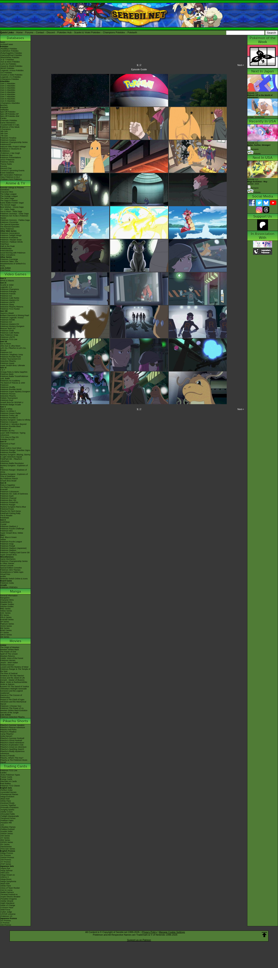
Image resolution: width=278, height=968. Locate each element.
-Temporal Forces (7, 818)
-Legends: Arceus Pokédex (12, 70)
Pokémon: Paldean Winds (11, 242)
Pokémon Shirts (7, 162)
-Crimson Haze (6, 907)
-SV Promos (5, 855)
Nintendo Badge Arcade (10, 405)
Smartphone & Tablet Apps (11, 572)
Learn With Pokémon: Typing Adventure (12, 434)
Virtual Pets (5, 574)
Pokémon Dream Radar (10, 413)
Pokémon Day (6, 155)
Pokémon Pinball (7, 546)
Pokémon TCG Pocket (10, 309)
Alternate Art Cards (8, 781)
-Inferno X (4, 877)
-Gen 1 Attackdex (7, 83)
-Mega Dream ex (7, 875)
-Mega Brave (6, 879)
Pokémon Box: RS (8, 500)
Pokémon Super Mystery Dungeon (15, 391)
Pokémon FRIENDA (9, 587)
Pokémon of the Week (9, 127)
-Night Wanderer (7, 903)
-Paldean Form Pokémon (11, 179)
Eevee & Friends (7, 756)
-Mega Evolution (7, 797)
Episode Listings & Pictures (12, 187)
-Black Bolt (5, 799)
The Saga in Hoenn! (9, 200)
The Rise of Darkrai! (9, 673)
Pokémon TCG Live (8, 339)
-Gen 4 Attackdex (7, 90)
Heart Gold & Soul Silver (11, 448)
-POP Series (5, 864)
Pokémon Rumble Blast (10, 426)
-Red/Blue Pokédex (8, 49)
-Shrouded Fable (7, 814)
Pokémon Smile (7, 331)
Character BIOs (7, 600)
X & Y (2, 370)
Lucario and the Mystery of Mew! (14, 667)
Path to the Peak (7, 246)
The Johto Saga (7, 198)
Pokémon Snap (7, 544)
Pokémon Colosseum (9, 492)
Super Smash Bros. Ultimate (12, 365)
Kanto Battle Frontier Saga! (12, 203)
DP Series (4, 622)
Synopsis (253, 188)
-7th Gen (4, 136)
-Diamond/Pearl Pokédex (11, 55)
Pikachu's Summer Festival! (12, 738)
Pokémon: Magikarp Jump (11, 354)
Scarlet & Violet (6, 285)
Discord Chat (6, 168)
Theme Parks (6, 164)
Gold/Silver (5, 522)
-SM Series (5, 836)
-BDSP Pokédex (7, 68)
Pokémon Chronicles (9, 222)
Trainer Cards (6, 777)
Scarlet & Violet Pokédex (87, 32)
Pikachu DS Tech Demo (10, 511)
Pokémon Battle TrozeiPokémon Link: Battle (14, 377)
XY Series (4, 632)
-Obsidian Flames (8, 827)
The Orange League (9, 196)
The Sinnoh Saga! (8, 205)
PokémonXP (5, 144)
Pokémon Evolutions (9, 237)
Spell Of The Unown (9, 654)
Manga (15, 591)
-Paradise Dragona (8, 899)
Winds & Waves (7, 281)
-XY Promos (5, 862)
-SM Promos (5, 860)
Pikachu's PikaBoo (8, 732)
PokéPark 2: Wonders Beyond (13, 424)
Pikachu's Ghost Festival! (11, 740)
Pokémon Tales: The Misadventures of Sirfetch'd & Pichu (13, 263)
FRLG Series (6, 617)
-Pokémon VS (6, 916)
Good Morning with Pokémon (12, 253)
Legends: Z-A (6, 287)
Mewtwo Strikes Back (9, 649)
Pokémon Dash (7, 496)
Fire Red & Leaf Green (10, 487)
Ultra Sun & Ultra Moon (10, 346)
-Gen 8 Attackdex (7, 99)
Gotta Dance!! (6, 736)
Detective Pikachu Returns (11, 307)
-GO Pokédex (6, 73)
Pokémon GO (6, 296)
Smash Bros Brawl (8, 481)
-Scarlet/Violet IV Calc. (10, 125)
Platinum (4, 446)
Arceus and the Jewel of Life (12, 678)
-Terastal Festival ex (9, 894)
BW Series (5, 628)
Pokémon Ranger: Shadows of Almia (13, 471)
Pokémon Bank (6, 374)
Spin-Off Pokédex (7, 112)
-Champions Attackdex (10, 103)
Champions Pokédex (114, 32)
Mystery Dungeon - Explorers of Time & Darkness (14, 475)
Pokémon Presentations (10, 157)
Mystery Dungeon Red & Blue (13, 507)
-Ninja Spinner (6, 870)
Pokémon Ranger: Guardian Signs (15, 450)
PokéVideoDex (6, 251)
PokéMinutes (6, 248)
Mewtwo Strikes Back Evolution (13, 710)
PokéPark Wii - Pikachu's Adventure (11, 460)
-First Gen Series (7, 849)
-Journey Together (8, 805)
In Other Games (7, 563)
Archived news (6, 44)
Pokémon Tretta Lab (9, 415)
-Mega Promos (6, 853)
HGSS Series (6, 626)
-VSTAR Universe (7, 914)
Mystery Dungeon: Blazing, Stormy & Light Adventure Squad (15, 456)
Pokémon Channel (8, 498)
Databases (15, 38)
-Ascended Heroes (8, 792)
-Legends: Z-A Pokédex (10, 77)
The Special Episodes (9, 224)
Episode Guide (139, 69)
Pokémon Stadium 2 (9, 526)
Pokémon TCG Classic (10, 786)
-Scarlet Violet (6, 831)
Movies (15, 641)
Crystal (3, 524)
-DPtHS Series (6, 842)
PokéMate (4, 518)
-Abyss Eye (5, 868)
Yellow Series (6, 611)
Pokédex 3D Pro (7, 431)
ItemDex (4, 105)
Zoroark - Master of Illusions (12, 680)
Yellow (3, 539)
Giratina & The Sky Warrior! (12, 676)
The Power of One (8, 652)
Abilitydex (4, 110)
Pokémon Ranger (7, 505)
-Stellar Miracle (6, 901)
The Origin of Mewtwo (9, 647)
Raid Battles (5, 783)
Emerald (4, 489)
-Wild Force (5, 910)
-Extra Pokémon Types (10, 775)
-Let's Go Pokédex (8, 64)
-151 (2, 825)
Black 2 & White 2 (8, 411)
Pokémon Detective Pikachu (12, 717)
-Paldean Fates (6, 820)
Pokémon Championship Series (14, 142)
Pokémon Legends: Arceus (12, 318)
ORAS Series (6, 635)
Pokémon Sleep (7, 304)
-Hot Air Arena (6, 890)
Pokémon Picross (7, 394)
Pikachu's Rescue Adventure (12, 727)
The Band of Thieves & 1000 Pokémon (12, 384)
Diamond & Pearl (7, 444)
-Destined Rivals (7, 803)
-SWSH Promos (7, 857)
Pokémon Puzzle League (11, 542)
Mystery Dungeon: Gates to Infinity (15, 420)
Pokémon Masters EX (9, 300)
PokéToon (4, 244)
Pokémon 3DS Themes (10, 570)
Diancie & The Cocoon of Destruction (11, 696)
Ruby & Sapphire (7, 485)
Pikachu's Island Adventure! (12, 743)
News (2, 42)
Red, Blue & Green (8, 537)
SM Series (4, 637)
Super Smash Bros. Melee (11, 533)
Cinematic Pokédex (8, 120)
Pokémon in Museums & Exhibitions (11, 150)
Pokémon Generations (10, 233)
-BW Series (5, 840)
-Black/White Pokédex (9, 57)
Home (19, 32)
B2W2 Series (6, 630)
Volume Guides (6, 606)
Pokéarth (132, 32)
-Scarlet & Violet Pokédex (11, 75)
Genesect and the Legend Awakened (11, 692)
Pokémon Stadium (8, 550)
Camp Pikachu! (6, 734)
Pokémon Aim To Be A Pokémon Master (14, 217)
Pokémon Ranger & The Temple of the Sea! (15, 670)
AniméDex (4, 190)
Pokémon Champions (9, 289)
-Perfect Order (6, 790)
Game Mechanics (7, 123)
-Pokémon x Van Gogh (10, 153)
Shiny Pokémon (7, 229)
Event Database (7, 173)
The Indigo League (8, 194)
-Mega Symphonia (8, 881)
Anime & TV (15, 183)
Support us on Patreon (139, 940)
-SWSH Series (6, 833)
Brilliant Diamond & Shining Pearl (14, 315)
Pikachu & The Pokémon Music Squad (13, 761)
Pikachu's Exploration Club (11, 745)
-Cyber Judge (6, 912)
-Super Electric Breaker (10, 897)
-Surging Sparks (7, 810)
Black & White (6, 409)
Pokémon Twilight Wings (11, 235)
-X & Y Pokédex (7, 60)
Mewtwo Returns (7, 656)
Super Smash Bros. (8, 555)
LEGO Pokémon (7, 160)
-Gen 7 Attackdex (7, 96)
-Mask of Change (7, 905)
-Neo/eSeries (6, 847)
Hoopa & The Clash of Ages (12, 699)
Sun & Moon (5, 344)
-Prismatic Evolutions (9, 807)
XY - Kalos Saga (7, 209)
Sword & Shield (7, 313)
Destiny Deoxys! (7, 665)
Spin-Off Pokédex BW (9, 116)
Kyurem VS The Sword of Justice (14, 686)
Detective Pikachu (8, 361)
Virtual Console (6, 565)
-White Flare (5, 801)
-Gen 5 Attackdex (7, 92)
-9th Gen (4, 131)
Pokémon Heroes (7, 660)
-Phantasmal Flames (9, 794)
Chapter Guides (7, 604)
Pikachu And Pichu (8, 730)
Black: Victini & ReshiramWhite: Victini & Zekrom (14, 683)
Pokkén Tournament (9, 398)
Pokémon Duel (6, 400)
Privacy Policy (149, 932)
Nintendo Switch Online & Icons (14, 579)
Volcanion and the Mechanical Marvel (13, 703)
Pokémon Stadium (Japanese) (13, 548)
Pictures (254, 153)
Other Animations (7, 255)
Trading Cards (15, 766)
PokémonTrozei (7, 509)
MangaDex (5, 598)
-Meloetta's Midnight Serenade (13, 689)
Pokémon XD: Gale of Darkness (14, 494)
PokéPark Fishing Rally (10, 513)
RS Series (4, 615)
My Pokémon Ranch (9, 478)
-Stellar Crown (6, 812)
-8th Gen (4, 133)
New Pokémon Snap (9, 335)
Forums (29, 32)
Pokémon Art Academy (10, 381)
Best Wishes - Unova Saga (12, 207)
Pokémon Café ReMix (9, 298)
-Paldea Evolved (7, 829)
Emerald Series (7, 619)
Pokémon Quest (7, 363)
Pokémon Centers (8, 140)
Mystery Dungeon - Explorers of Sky (14, 466)
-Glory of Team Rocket (10, 888)
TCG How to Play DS (9, 437)
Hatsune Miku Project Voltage (13, 147)
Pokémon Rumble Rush (10, 357)
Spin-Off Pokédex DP (9, 114)
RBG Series (5, 609)
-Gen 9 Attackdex (7, 101)
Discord (51, 32)
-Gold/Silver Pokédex (9, 51)
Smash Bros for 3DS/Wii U (11, 402)
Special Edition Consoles (11, 568)
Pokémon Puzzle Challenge (12, 529)
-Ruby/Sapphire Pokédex (11, 53)
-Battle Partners (7, 892)
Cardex (3, 118)
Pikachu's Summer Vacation (12, 725)
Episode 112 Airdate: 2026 (257, 181)
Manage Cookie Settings (172, 932)
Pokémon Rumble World (10, 389)
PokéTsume (5, 270)
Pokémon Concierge (9, 259)
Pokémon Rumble (8, 452)
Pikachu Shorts (15, 721)
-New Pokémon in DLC (10, 177)
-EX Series (5, 844)
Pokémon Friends (8, 294)
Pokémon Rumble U (9, 418)
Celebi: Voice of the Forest (11, 658)
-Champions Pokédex (9, 79)
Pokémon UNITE (7, 302)
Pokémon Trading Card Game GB (15, 552)
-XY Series (5, 838)
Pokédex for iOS (7, 439)
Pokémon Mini (6, 531)
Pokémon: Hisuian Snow (11, 240)
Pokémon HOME (7, 320)
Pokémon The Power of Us (11, 708)
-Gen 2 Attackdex (7, 86)
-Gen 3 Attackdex (7, 88)
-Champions (5, 129)
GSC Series (5, 613)
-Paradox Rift (6, 823)
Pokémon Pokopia (8, 291)
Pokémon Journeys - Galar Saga (14, 214)
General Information (9, 596)
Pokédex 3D (5, 428)
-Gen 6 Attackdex (7, 94)
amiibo (3, 576)
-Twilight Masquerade (9, 816)
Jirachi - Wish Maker (9, 663)
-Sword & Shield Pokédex (11, 66)
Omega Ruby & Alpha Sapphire (13, 372)
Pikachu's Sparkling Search (12, 749)
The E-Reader (6, 515)
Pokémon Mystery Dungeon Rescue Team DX (12, 327)
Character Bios (6, 192)
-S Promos (5, 923)
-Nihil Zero (4, 873)
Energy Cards (6, 779)
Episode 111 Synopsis (259, 146)
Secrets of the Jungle (9, 713)
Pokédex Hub (64, 32)
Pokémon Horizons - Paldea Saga (15, 220)
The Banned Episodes (10, 227)
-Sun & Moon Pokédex (10, 62)
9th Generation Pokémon (11, 175)
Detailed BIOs (6, 602)
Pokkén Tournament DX (10, 359)
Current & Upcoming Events (12, 170)
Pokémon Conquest (8, 422)
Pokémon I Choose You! (10, 706)
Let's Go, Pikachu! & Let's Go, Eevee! (13, 349)
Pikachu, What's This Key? (11, 758)
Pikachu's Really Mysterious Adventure (12, 752)
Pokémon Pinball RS (9, 502)
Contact (40, 32)
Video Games (15, 274)
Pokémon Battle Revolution (12, 463)
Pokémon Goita (7, 583)
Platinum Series (7, 624)
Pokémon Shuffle (7, 387)
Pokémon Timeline (8, 138)
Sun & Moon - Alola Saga (11, 211)
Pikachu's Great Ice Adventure (13, 747)
